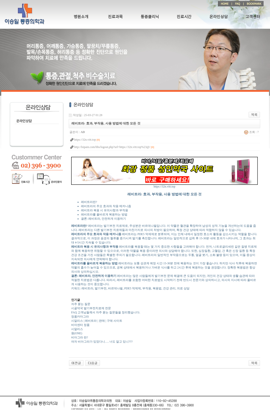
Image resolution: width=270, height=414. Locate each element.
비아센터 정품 (80, 325)
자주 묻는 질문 (80, 304)
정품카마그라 (80, 316)
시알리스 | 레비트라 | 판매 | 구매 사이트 (96, 320)
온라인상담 (218, 17)
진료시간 (184, 17)
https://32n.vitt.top (164, 185)
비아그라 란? (79, 337)
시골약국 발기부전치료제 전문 (91, 308)
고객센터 (252, 17)
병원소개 (81, 17)
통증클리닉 (150, 17)
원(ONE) (76, 333)
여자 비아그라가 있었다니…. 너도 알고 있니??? (102, 341)
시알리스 (77, 329)
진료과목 (115, 17)
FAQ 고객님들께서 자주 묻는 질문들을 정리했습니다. (105, 312)
